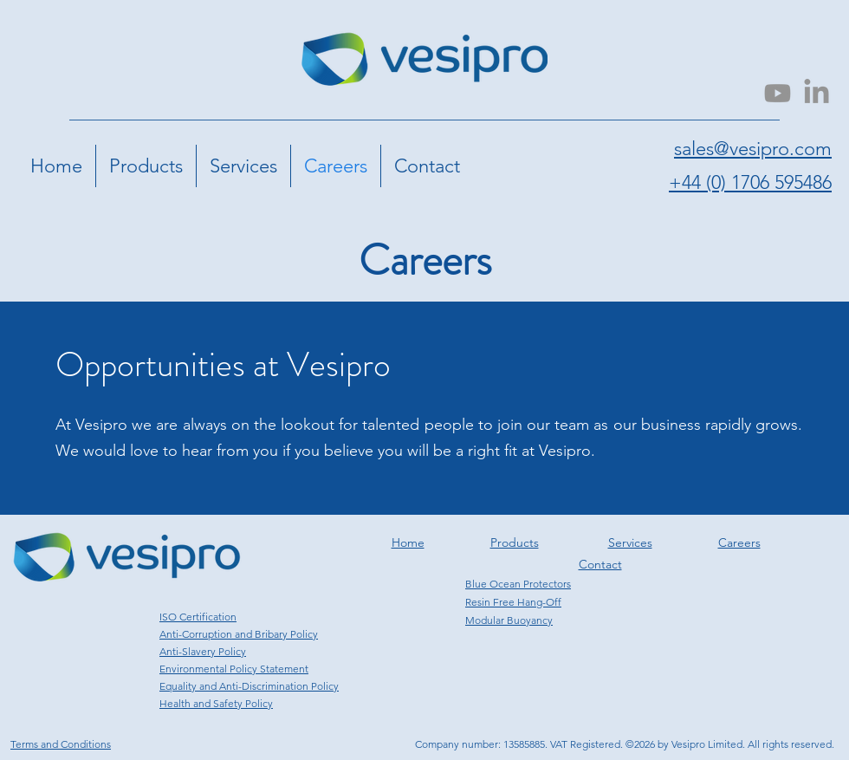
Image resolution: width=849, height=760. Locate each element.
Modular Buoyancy (509, 620)
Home (408, 542)
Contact (600, 564)
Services (630, 542)
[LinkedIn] (816, 93)
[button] (146, 166)
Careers (739, 542)
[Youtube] (777, 93)
